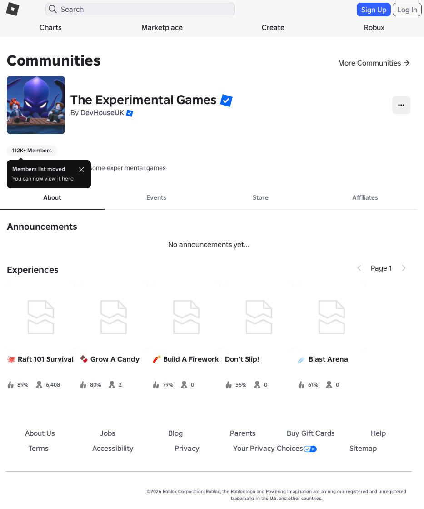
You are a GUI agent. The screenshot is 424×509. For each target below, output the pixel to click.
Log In (407, 9)
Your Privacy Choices (275, 448)
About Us (40, 433)
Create (273, 27)
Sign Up (373, 9)
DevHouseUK (102, 112)
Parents (243, 433)
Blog (175, 433)
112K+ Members (32, 150)
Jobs (107, 433)
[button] (226, 100)
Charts (51, 27)
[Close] (81, 170)
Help (378, 433)
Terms (39, 448)
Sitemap (363, 448)
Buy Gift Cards (311, 433)
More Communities (369, 62)
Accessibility (113, 448)
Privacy (187, 448)
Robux (374, 27)
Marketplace (162, 27)
